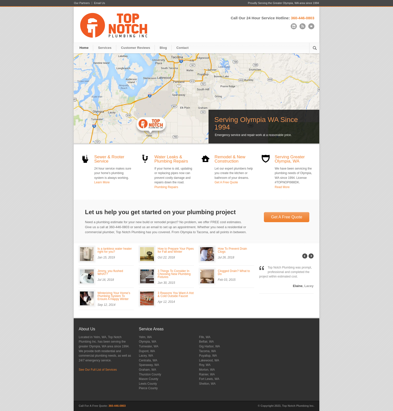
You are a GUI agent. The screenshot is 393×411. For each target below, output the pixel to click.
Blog (163, 48)
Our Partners (82, 3)
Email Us (99, 3)
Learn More (102, 182)
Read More (282, 187)
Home (83, 48)
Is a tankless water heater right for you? (114, 250)
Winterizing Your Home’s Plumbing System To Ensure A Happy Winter (113, 296)
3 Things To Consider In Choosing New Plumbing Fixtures (174, 274)
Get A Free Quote (226, 182)
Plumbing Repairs (166, 187)
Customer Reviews (135, 48)
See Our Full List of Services (98, 369)
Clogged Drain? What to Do (234, 272)
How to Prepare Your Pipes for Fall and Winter (176, 250)
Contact (182, 48)
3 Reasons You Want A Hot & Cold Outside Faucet (176, 294)
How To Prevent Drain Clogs (232, 250)
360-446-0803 (302, 18)
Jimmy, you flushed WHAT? (110, 272)
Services (105, 48)
